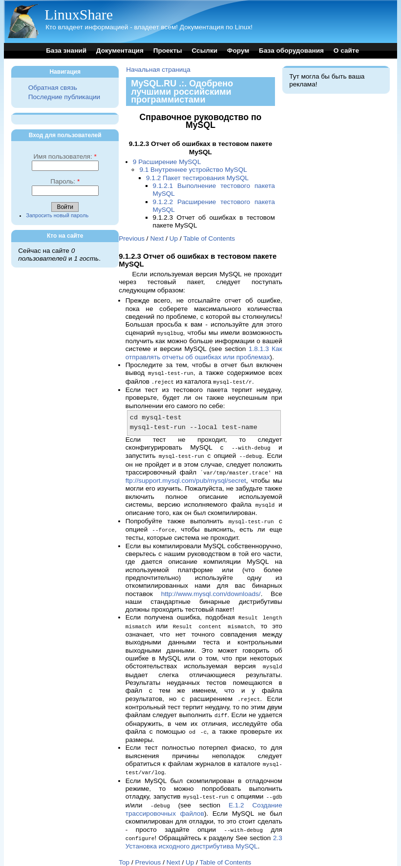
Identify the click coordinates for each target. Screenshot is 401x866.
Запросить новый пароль (57, 215)
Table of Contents (209, 238)
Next (157, 238)
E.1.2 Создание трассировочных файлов (204, 800)
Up (173, 238)
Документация (120, 50)
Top (124, 852)
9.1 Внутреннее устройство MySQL (193, 169)
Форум (238, 50)
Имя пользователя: (65, 156)
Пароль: (65, 181)
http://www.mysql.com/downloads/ (211, 589)
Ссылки (204, 50)
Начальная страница (158, 69)
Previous (132, 238)
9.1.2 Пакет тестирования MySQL (197, 178)
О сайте (346, 50)
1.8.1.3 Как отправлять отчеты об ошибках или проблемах (204, 352)
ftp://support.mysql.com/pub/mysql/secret (186, 477)
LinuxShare (78, 14)
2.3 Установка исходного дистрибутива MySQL (204, 832)
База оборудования (291, 50)
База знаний (66, 50)
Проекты (167, 50)
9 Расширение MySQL (167, 161)
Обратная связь (52, 87)
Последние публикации (64, 97)
